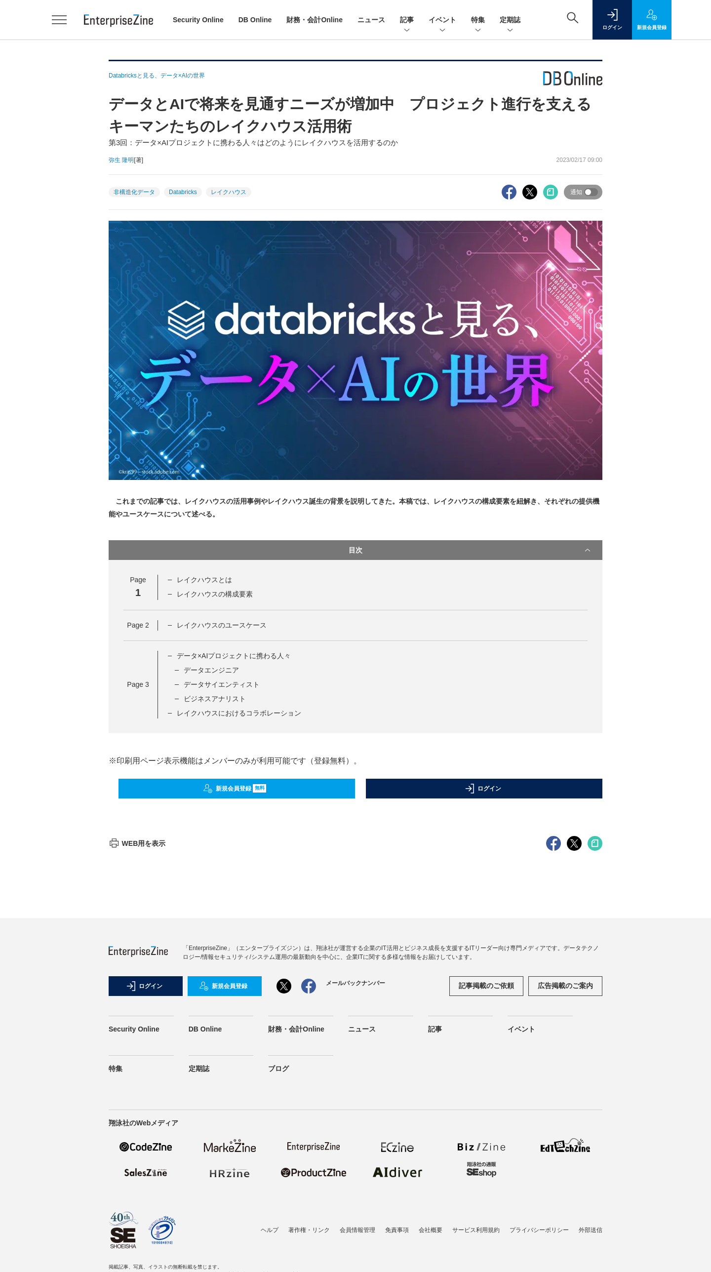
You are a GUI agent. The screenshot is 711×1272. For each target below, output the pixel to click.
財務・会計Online (314, 20)
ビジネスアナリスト (215, 699)
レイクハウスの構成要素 (215, 594)
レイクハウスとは (204, 580)
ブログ (278, 1246)
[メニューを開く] (59, 20)
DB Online (255, 20)
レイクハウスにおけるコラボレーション (239, 713)
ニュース (371, 20)
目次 (470, 550)
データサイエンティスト (222, 684)
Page (138, 625)
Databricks (183, 192)
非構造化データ (134, 192)
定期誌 (510, 20)
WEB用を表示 (137, 1021)
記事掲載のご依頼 (486, 1163)
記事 (407, 20)
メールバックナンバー (355, 1160)
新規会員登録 (235, 789)
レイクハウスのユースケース (222, 625)
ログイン (483, 789)
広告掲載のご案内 (565, 1163)
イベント (442, 20)
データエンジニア (211, 670)
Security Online (198, 20)
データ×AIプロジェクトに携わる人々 (234, 656)
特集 (478, 20)
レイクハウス (228, 192)
